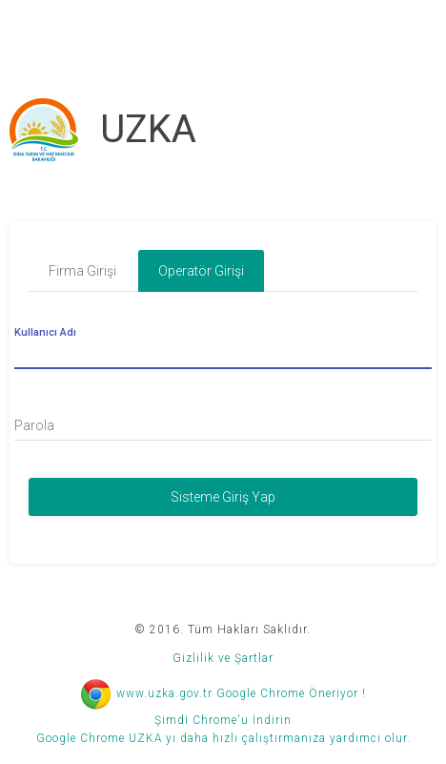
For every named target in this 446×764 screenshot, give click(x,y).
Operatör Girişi (201, 271)
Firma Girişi (82, 271)
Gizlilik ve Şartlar (223, 658)
